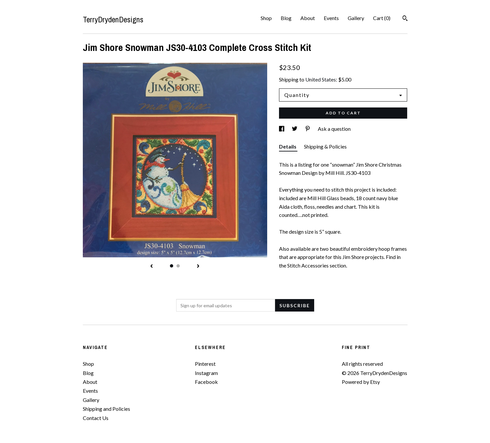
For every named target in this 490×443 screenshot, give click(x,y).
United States (320, 79)
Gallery (356, 18)
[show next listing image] (198, 266)
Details (288, 146)
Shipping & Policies (325, 146)
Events (331, 18)
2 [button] (178, 266)
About (307, 18)
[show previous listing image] (151, 266)
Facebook (206, 382)
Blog (286, 18)
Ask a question (334, 129)
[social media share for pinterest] (308, 129)
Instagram (206, 373)
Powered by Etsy (361, 382)
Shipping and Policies (106, 409)
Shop (266, 18)
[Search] (405, 19)
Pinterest (205, 364)
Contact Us (95, 418)
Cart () (381, 18)
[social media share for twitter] (295, 129)
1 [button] (171, 266)
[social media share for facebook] (282, 129)
